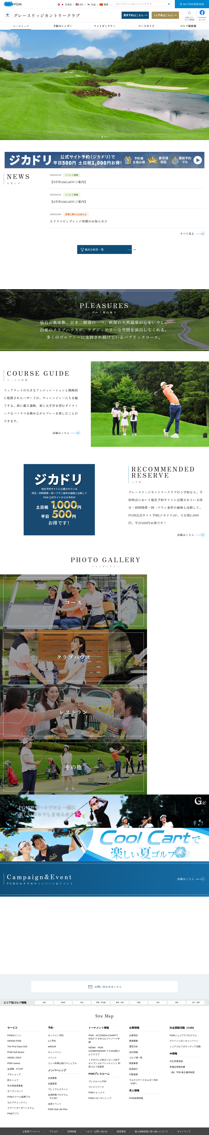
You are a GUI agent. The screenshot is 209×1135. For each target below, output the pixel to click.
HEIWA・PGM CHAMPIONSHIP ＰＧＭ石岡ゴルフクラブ (104, 980)
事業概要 (133, 970)
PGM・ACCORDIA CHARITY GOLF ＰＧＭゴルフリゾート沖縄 (104, 968)
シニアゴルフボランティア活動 (185, 976)
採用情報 (71, 1061)
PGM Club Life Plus (57, 1038)
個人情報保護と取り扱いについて (151, 1061)
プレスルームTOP (97, 1010)
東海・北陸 (119, 930)
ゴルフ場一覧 (135, 987)
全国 (44, 930)
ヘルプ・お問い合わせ (96, 1061)
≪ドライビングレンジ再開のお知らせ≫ (78, 222)
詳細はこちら (60, 435)
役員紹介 (133, 998)
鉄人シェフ (12, 1009)
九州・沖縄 (195, 930)
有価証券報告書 (177, 996)
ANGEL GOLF (14, 987)
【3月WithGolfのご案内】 (69, 183)
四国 (176, 930)
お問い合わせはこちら (108, 913)
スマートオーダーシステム (20, 1037)
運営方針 (133, 976)
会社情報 (133, 981)
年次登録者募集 (15, 1015)
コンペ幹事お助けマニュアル (62, 992)
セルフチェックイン (17, 1032)
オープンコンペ (15, 1020)
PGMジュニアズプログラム (183, 964)
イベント (52, 987)
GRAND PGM (14, 970)
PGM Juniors (13, 992)
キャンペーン (54, 981)
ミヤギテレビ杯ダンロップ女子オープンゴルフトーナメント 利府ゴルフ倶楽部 (104, 992)
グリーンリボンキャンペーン (184, 970)
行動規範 (133, 1003)
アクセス (53, 1061)
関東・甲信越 (101, 930)
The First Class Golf (17, 976)
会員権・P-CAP (15, 998)
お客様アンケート (31, 1061)
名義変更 (52, 1013)
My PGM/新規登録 (193, 4)
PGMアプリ (13, 1043)
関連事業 (133, 992)
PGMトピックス (96, 1022)
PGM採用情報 (136, 1027)
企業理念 (133, 964)
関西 (138, 930)
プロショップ (14, 1003)
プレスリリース (96, 1016)
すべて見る (185, 234)
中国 (157, 930)
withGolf (52, 976)
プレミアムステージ (58, 1018)
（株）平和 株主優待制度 (182, 1001)
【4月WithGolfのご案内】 (69, 202)
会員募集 (52, 1007)
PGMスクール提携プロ (18, 1026)
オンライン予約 (56, 964)
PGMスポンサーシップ (99, 1027)
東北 (82, 930)
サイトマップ (184, 1061)
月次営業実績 (176, 990)
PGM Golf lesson (15, 981)
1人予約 (52, 970)
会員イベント (54, 1033)
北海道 (63, 930)
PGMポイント (14, 964)
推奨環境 (121, 1061)
